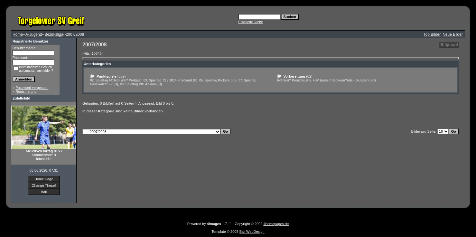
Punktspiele (107, 76)
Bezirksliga (53, 34)
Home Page (43, 179)
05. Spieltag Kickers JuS (218, 80)
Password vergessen (31, 88)
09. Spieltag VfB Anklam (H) (141, 84)
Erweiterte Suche (250, 22)
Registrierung (25, 91)
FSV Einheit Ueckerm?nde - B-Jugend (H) (344, 80)
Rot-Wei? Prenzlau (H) (294, 80)
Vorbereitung (294, 76)
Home (18, 34)
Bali (44, 192)
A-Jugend (33, 34)
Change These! (44, 185)
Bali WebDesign (252, 231)
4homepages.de (276, 224)
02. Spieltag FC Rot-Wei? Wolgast (116, 80)
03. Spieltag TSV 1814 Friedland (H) (170, 80)
